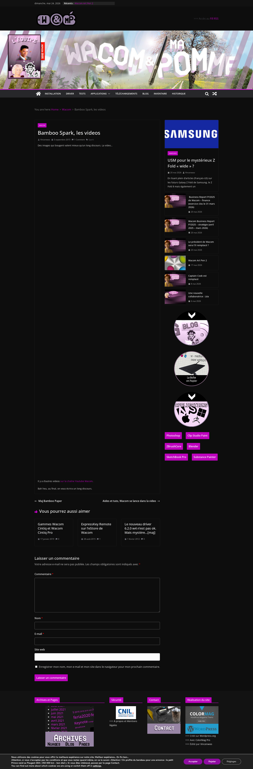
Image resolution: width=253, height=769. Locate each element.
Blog (145, 93)
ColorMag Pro (203, 740)
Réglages (231, 761)
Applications (99, 93)
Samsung (173, 153)
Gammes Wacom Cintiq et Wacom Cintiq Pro (51, 528)
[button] (108, 93)
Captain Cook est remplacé (197, 277)
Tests (82, 93)
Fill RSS (214, 18)
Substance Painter (205, 457)
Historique (179, 93)
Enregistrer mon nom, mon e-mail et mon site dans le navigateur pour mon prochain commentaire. (99, 667)
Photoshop (173, 435)
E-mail (39, 634)
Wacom (42, 125)
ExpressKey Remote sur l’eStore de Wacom (96, 528)
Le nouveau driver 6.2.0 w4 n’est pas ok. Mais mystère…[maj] (140, 528)
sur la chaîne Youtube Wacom (76, 481)
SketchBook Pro (176, 457)
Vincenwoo (45, 139)
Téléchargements (126, 93)
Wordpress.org (208, 735)
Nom (39, 618)
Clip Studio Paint (197, 435)
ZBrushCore (174, 446)
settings (97, 765)
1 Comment (78, 139)
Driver (70, 93)
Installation (53, 93)
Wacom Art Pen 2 (84, 3)
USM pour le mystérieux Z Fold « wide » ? (191, 163)
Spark (91, 139)
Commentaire (44, 574)
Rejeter (212, 761)
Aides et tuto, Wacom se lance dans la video (131, 501)
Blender (193, 446)
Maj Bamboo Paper (48, 501)
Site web (40, 649)
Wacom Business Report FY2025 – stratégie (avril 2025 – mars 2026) (201, 224)
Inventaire (160, 93)
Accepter (192, 761)
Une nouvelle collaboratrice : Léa (198, 294)
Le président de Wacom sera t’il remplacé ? (201, 243)
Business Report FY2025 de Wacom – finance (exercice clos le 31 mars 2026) (201, 202)
